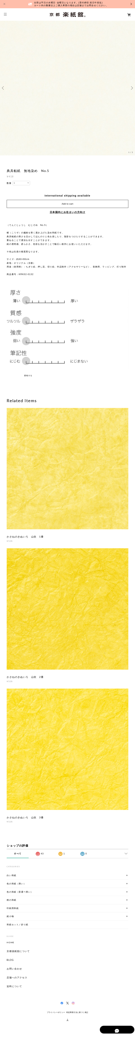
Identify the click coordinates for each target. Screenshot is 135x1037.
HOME (10, 942)
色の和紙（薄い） (16, 883)
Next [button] (131, 87)
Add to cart (67, 204)
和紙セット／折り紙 (17, 924)
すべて (17, 853)
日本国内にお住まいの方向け (67, 212)
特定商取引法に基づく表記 (77, 1012)
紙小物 (10, 916)
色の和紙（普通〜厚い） (20, 892)
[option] (67, 88)
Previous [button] (3, 87)
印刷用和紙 (13, 908)
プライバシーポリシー (56, 1012)
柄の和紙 (11, 900)
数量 (9, 183)
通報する (28, 376)
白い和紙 (11, 875)
